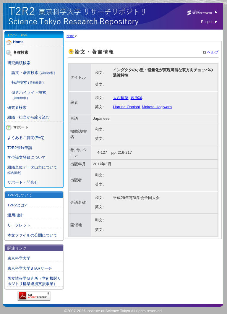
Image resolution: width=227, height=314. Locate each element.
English (209, 22)
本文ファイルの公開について (32, 235)
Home (18, 42)
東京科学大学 (18, 258)
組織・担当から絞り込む (28, 117)
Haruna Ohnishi (126, 107)
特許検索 (19, 82)
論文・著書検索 (25, 72)
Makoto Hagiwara (157, 107)
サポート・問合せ (22, 182)
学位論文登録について (26, 157)
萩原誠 (136, 98)
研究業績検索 (18, 63)
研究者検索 (17, 107)
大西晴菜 (120, 98)
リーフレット (18, 225)
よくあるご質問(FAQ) (26, 137)
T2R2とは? (17, 205)
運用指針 (15, 215)
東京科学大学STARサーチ (29, 268)
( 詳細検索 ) (47, 73)
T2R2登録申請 (19, 147)
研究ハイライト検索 (29, 92)
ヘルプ (210, 52)
